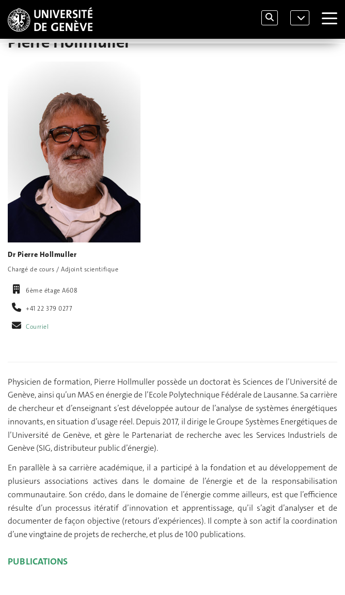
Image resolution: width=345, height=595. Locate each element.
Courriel (37, 327)
